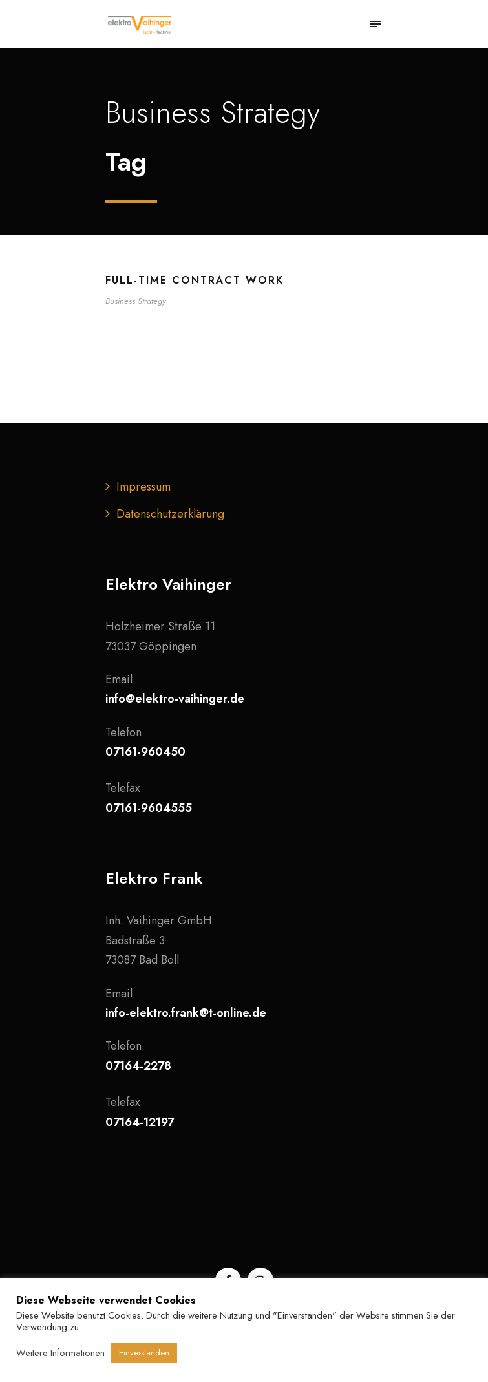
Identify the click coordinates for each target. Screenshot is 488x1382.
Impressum (143, 486)
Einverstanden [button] (144, 1352)
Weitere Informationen (60, 1353)
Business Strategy (135, 301)
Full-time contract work (194, 280)
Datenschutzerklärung (170, 513)
